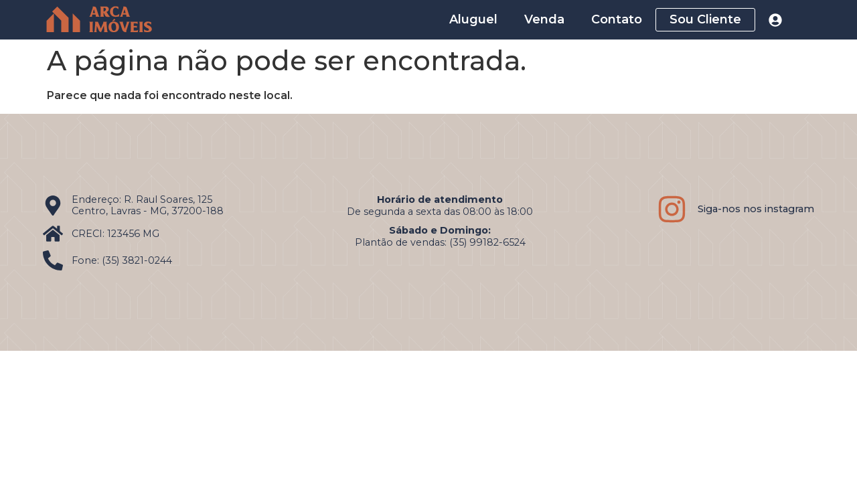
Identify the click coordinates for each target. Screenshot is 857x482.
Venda (544, 19)
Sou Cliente (705, 19)
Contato (616, 19)
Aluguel (473, 19)
